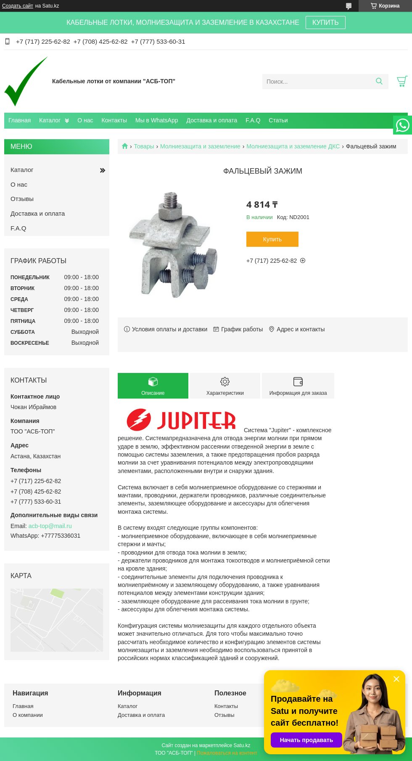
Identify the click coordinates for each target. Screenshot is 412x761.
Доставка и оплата (212, 120)
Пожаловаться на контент (227, 753)
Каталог (50, 120)
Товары (144, 146)
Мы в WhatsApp (156, 120)
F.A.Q (253, 120)
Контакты (114, 120)
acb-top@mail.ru (50, 526)
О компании (28, 715)
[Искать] (379, 81)
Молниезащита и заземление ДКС (293, 146)
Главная (19, 120)
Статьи (278, 120)
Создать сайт (17, 6)
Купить (272, 239)
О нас (85, 120)
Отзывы (22, 198)
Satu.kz (241, 745)
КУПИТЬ (325, 22)
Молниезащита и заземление (200, 146)
